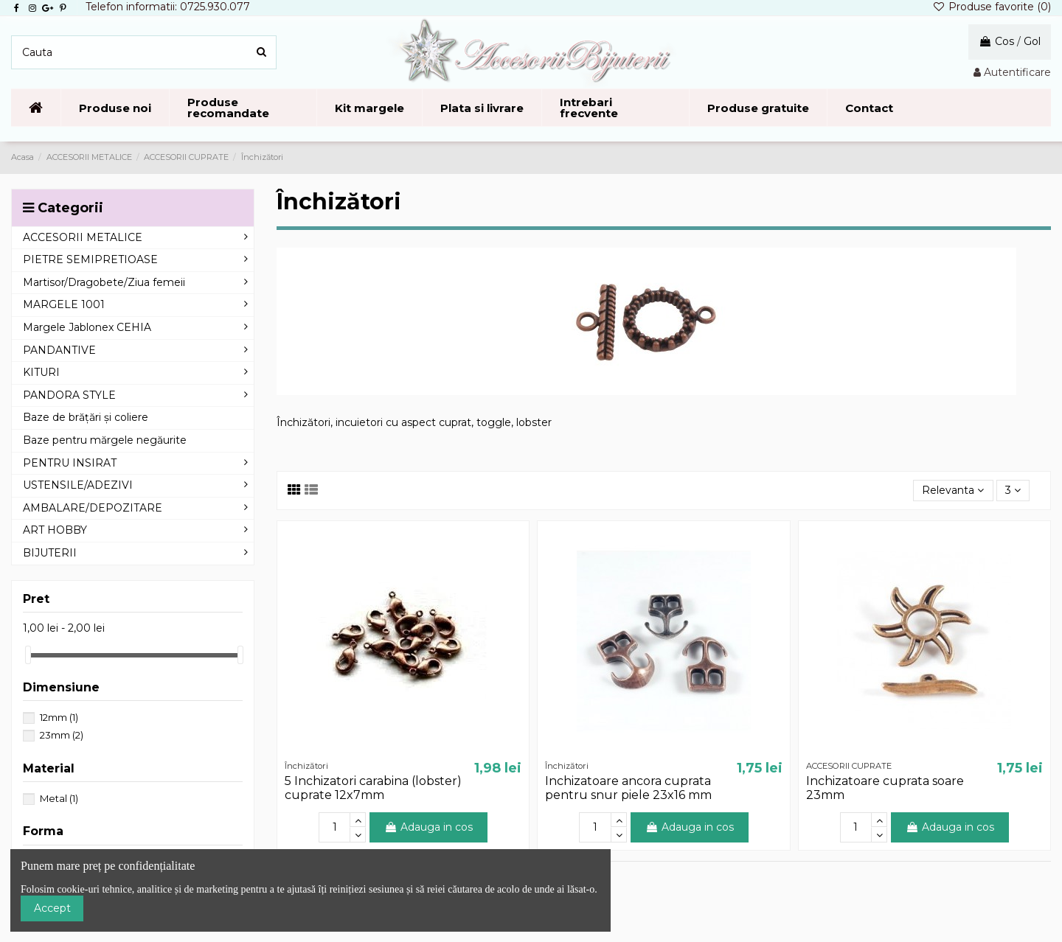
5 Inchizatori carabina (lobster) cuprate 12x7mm (373, 788)
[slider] (28, 655)
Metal (59, 798)
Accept (52, 908)
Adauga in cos (428, 827)
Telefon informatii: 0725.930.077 (168, 6)
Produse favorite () (991, 6)
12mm (59, 717)
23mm (61, 735)
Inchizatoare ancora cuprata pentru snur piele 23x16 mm (628, 788)
